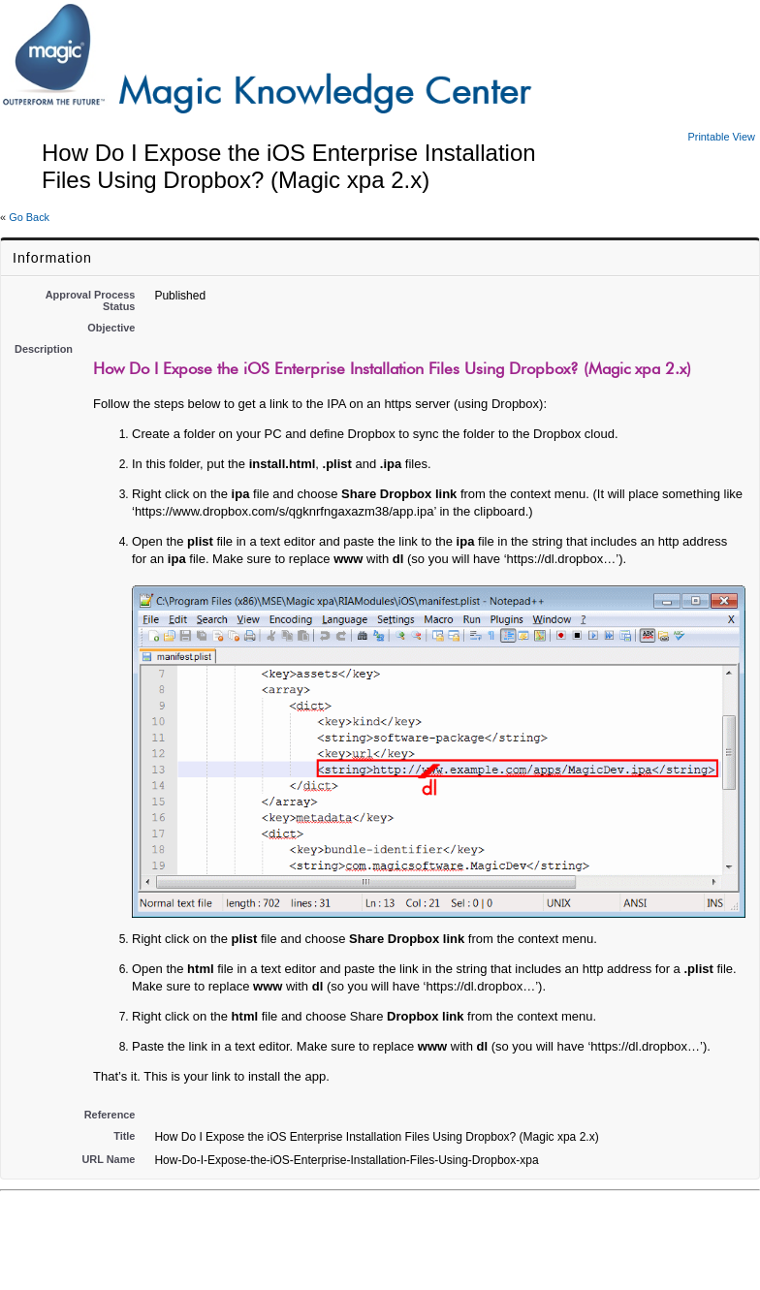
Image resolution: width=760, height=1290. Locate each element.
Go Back (29, 217)
